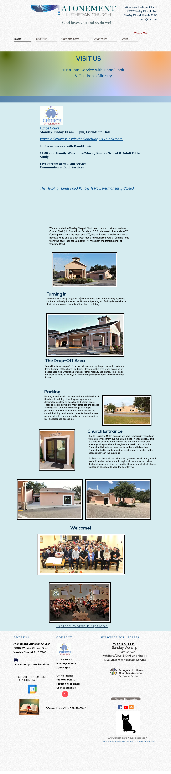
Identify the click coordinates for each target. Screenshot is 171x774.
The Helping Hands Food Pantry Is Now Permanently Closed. (87, 188)
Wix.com (151, 742)
